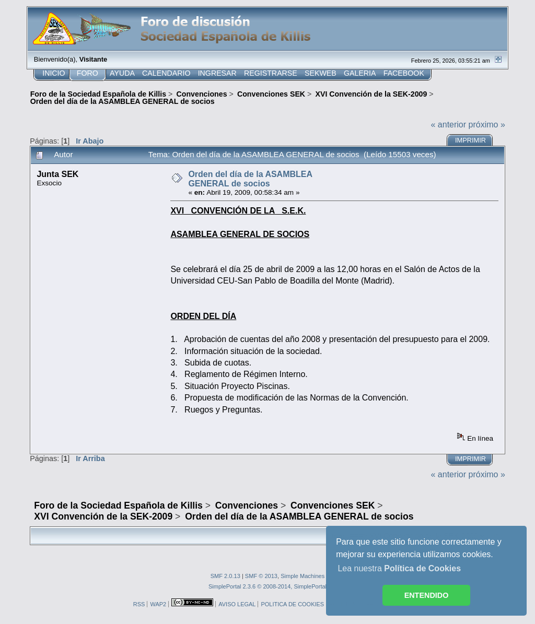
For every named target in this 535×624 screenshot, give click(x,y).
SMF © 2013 (261, 576)
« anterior (449, 124)
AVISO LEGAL (236, 604)
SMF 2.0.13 (225, 576)
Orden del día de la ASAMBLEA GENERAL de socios (250, 179)
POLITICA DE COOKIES (292, 604)
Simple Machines (302, 576)
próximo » (487, 124)
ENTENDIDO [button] (426, 595)
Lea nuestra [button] (399, 568)
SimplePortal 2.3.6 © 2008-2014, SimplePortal (267, 586)
